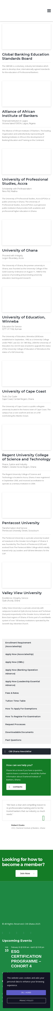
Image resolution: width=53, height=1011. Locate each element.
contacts (15, 787)
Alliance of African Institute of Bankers (20, 113)
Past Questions (13, 740)
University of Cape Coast (24, 391)
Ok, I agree (26, 992)
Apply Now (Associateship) (19, 654)
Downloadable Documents (19, 732)
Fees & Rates (12, 693)
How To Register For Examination (23, 716)
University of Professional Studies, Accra (25, 181)
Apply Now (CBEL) (14, 662)
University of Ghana (20, 250)
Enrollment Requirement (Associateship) (18, 644)
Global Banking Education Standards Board (25, 56)
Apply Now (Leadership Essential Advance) (22, 683)
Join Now (27, 873)
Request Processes (15, 724)
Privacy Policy (26, 1000)
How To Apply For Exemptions (21, 708)
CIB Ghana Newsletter (18, 751)
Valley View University (22, 593)
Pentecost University (20, 523)
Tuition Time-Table (15, 701)
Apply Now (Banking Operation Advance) (21, 672)
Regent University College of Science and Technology (26, 457)
